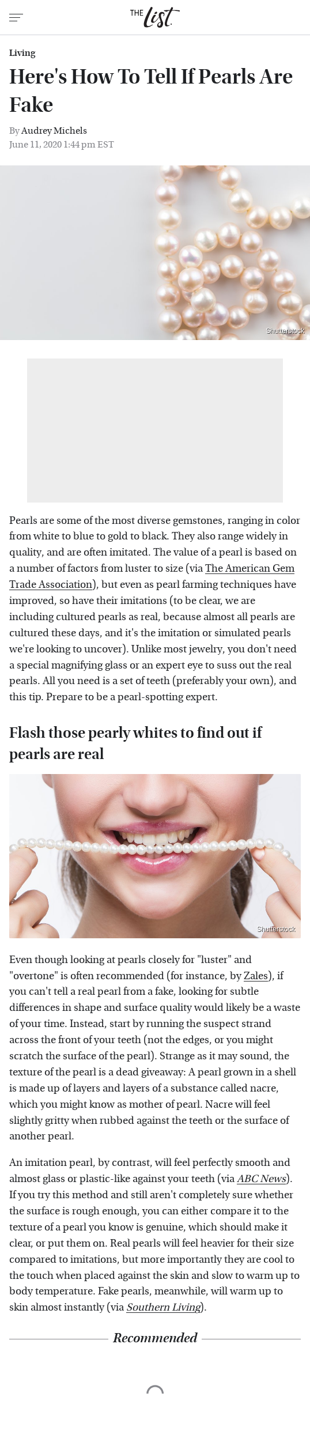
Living (22, 53)
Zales (256, 976)
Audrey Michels (54, 130)
